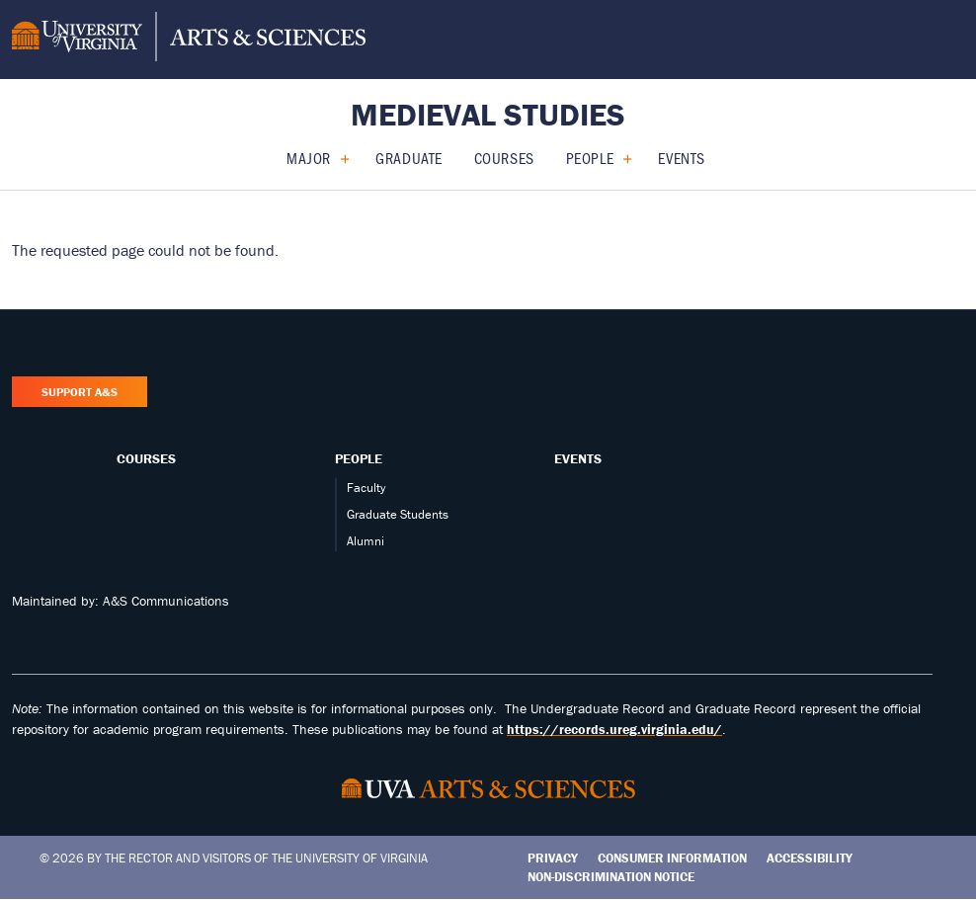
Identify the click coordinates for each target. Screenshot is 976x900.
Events (681, 157)
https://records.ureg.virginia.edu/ (614, 729)
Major (308, 157)
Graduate (408, 157)
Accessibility (810, 858)
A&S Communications (166, 601)
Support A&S (79, 391)
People (589, 157)
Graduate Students (397, 514)
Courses (504, 157)
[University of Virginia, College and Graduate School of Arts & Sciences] (189, 39)
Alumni (365, 540)
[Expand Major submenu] (337, 158)
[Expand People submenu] (619, 158)
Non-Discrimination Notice (611, 876)
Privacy (553, 858)
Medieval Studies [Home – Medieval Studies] (488, 114)
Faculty (366, 487)
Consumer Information (672, 858)
